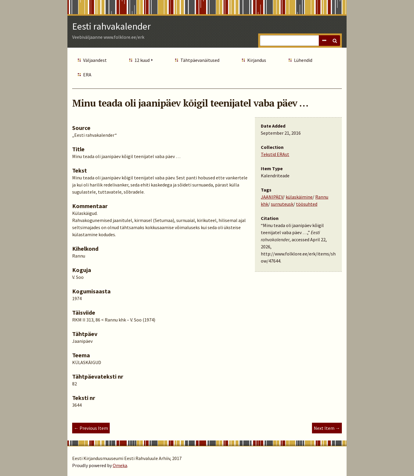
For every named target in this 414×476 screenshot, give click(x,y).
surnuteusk (282, 204)
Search (334, 40)
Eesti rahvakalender (111, 26)
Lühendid (303, 60)
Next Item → (327, 428)
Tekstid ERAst (275, 154)
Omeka (120, 465)
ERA (87, 75)
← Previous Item (91, 428)
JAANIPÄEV (272, 197)
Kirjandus (256, 60)
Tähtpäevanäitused (199, 60)
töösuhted (306, 204)
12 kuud (142, 60)
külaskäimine (299, 197)
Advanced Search (324, 40)
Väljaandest (95, 60)
